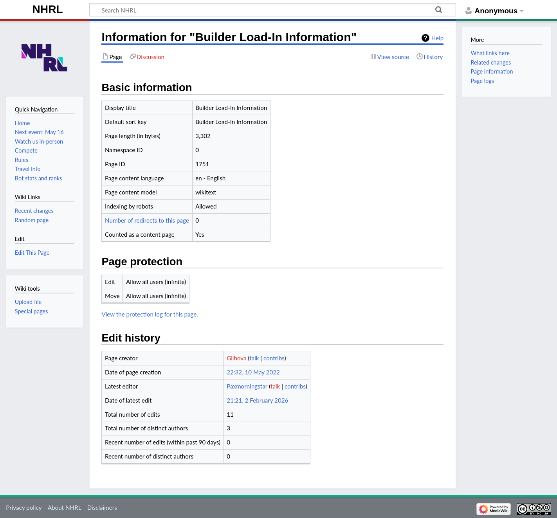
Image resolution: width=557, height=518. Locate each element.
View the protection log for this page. (149, 314)
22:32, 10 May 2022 (253, 372)
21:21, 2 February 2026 (257, 400)
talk (254, 358)
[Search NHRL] (273, 10)
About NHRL (64, 507)
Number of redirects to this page (147, 220)
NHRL (47, 9)
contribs (273, 358)
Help (437, 37)
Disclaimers (102, 507)
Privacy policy (23, 507)
